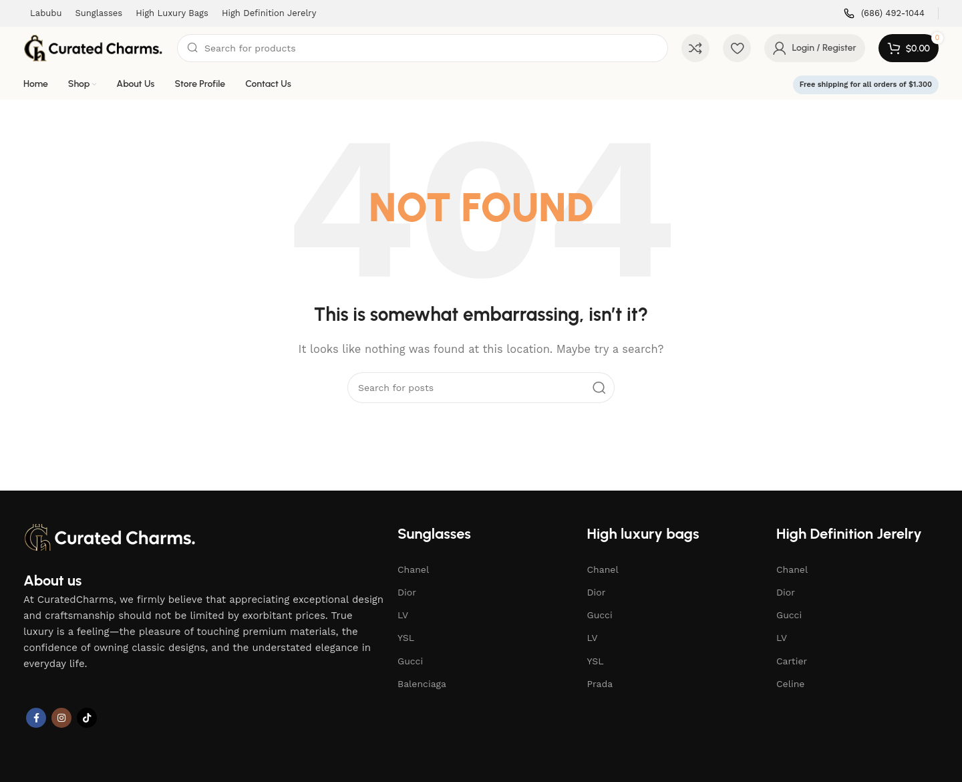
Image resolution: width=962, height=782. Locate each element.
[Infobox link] (884, 13)
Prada (600, 683)
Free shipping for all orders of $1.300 (866, 84)
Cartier (791, 661)
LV (402, 615)
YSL (405, 637)
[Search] (422, 48)
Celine (790, 683)
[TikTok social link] (87, 718)
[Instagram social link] (61, 718)
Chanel (413, 569)
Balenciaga (421, 683)
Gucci (410, 661)
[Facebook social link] (36, 718)
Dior (406, 592)
